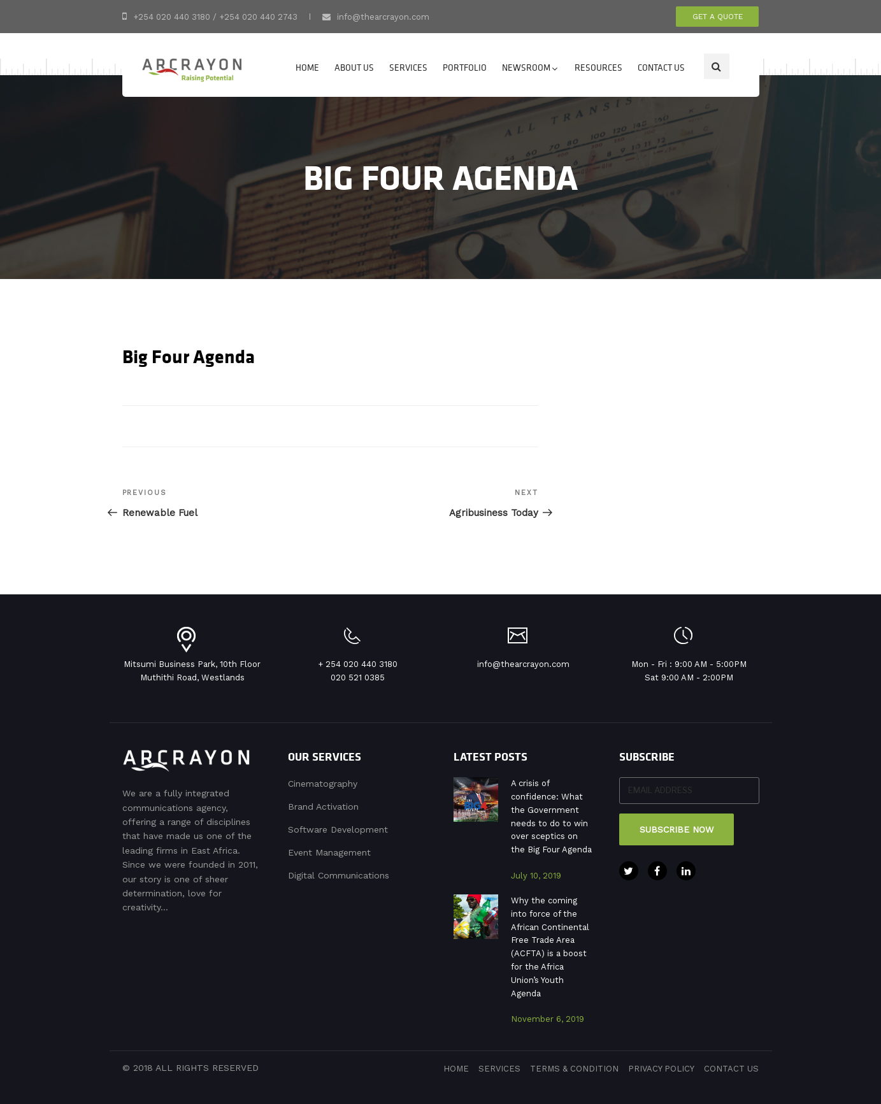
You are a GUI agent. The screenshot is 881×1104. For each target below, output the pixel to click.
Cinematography (322, 783)
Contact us (661, 67)
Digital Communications (338, 875)
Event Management (329, 852)
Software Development (338, 829)
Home (307, 67)
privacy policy (661, 1068)
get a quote (717, 16)
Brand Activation (323, 806)
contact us (731, 1068)
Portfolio (465, 67)
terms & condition (574, 1068)
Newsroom (530, 67)
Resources (598, 67)
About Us (354, 67)
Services (408, 67)
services (499, 1068)
